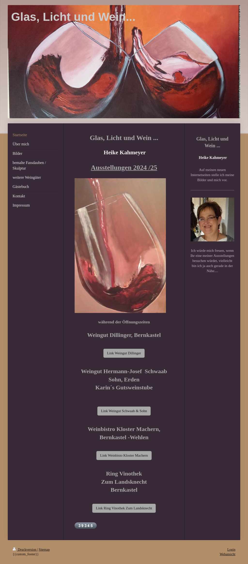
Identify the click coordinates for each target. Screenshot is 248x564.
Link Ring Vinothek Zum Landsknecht (124, 508)
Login (231, 549)
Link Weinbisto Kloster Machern (124, 455)
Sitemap (44, 549)
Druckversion (25, 549)
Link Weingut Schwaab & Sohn (124, 411)
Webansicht (227, 554)
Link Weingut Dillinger (124, 353)
